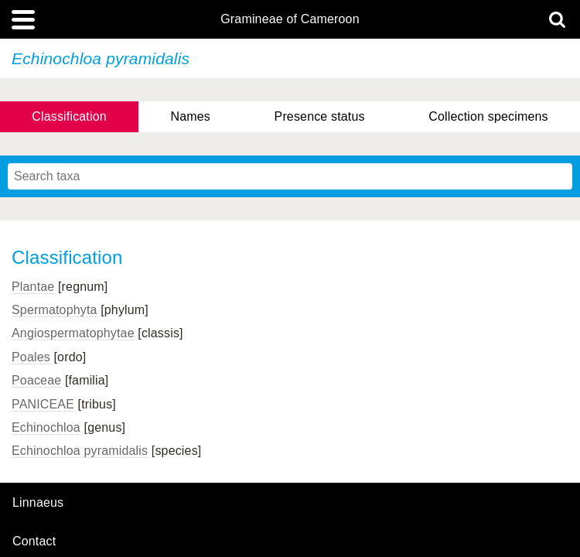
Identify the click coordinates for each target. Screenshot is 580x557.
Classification (69, 116)
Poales (31, 357)
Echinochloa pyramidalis (80, 450)
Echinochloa (46, 427)
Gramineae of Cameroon (289, 19)
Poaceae (36, 380)
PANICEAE (43, 404)
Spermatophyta (54, 309)
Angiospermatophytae (73, 333)
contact (34, 541)
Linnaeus (37, 503)
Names (190, 116)
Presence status (320, 116)
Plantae (33, 286)
